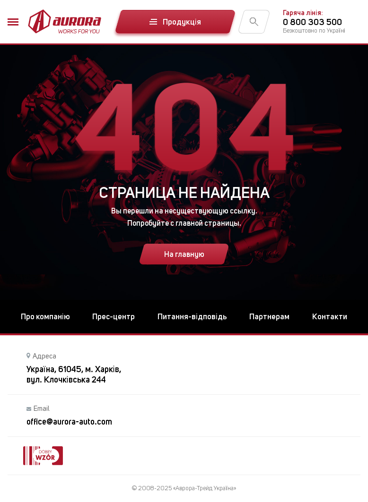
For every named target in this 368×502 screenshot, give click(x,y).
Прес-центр (113, 316)
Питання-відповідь (192, 316)
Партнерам (269, 316)
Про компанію (45, 316)
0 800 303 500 (312, 22)
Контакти (329, 316)
